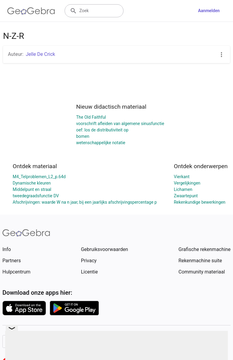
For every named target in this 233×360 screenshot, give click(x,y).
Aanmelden (209, 10)
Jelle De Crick (40, 54)
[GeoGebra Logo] (31, 11)
